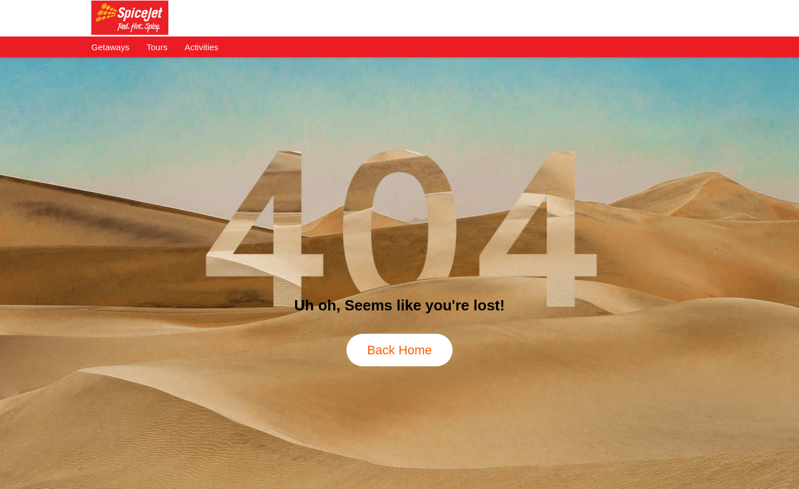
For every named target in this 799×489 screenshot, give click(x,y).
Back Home (399, 350)
